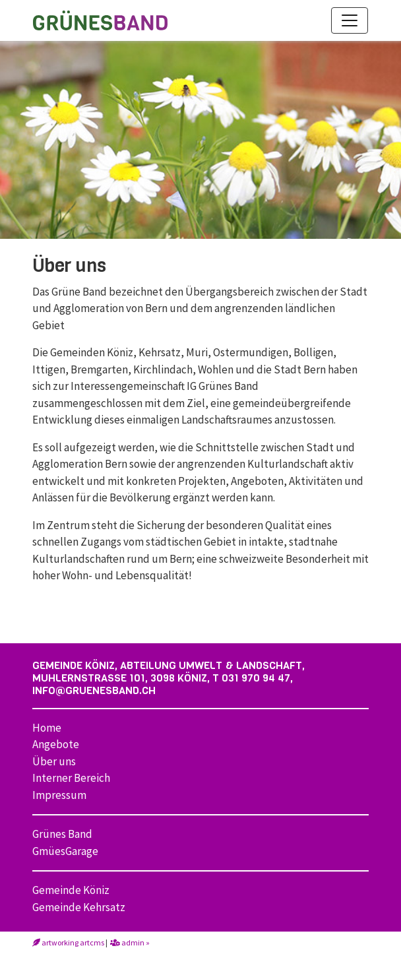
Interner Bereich (71, 778)
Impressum (59, 795)
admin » (130, 942)
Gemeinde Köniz (70, 890)
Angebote (55, 744)
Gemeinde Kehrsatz (78, 907)
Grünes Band (62, 834)
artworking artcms (68, 942)
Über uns (54, 761)
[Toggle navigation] (349, 20)
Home (46, 727)
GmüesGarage (65, 851)
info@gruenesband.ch (94, 690)
